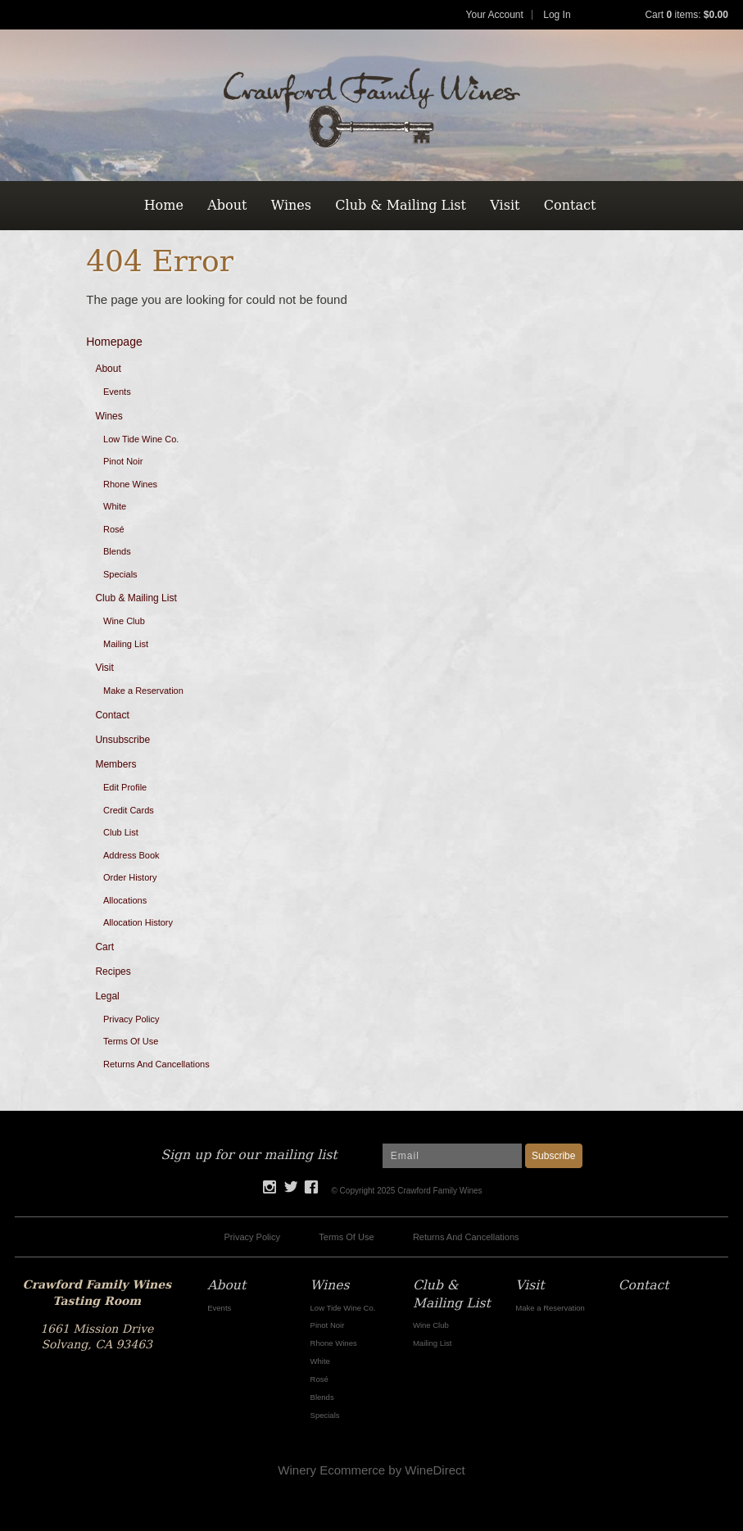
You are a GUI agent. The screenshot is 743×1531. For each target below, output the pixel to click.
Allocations (125, 900)
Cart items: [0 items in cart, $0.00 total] (686, 14)
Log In (556, 14)
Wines (291, 205)
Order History (129, 877)
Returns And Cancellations (156, 1064)
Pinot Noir (123, 461)
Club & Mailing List (400, 205)
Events (117, 391)
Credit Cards (128, 810)
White (114, 506)
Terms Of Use (130, 1041)
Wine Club (124, 621)
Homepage (114, 341)
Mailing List (125, 644)
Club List (120, 832)
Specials (120, 574)
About (227, 205)
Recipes (112, 971)
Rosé (114, 529)
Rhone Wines (130, 484)
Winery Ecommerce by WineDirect (371, 1470)
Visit (504, 205)
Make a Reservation (143, 690)
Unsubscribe (122, 739)
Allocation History (138, 922)
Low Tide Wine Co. (141, 439)
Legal (107, 996)
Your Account (494, 14)
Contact (570, 205)
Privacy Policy (131, 1019)
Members (115, 764)
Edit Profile (125, 787)
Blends (117, 551)
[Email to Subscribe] (452, 1156)
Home (163, 205)
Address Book (131, 855)
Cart (104, 947)
